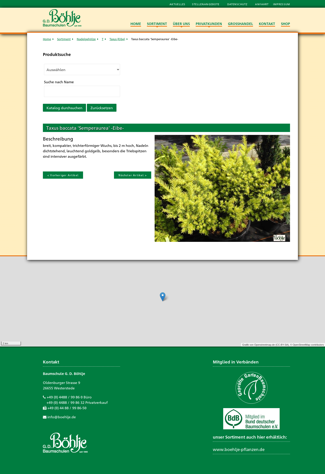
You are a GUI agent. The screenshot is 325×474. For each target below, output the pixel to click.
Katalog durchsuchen (64, 107)
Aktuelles (177, 4)
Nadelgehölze (86, 39)
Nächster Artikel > (132, 175)
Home (47, 39)
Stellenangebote (206, 4)
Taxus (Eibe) (117, 39)
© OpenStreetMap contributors (307, 344)
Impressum (281, 4)
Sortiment (64, 39)
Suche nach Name (59, 81)
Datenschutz (237, 4)
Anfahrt (262, 4)
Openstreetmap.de (264, 344)
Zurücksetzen (102, 107)
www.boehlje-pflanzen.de (239, 449)
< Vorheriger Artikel (63, 175)
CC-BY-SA (282, 344)
